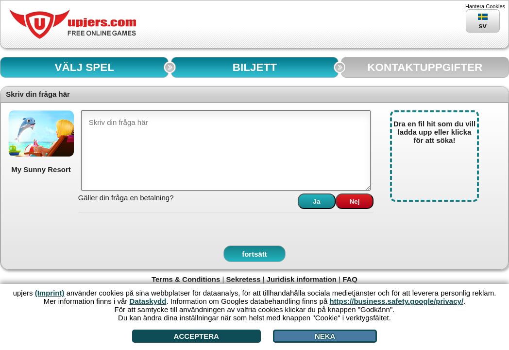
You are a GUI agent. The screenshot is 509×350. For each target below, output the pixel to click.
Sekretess (243, 279)
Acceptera (196, 336)
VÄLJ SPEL (84, 67)
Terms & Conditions (186, 279)
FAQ (349, 279)
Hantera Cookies (485, 6)
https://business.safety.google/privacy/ (396, 301)
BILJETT (255, 67)
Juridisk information (302, 279)
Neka (325, 336)
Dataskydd (148, 301)
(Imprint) (50, 293)
